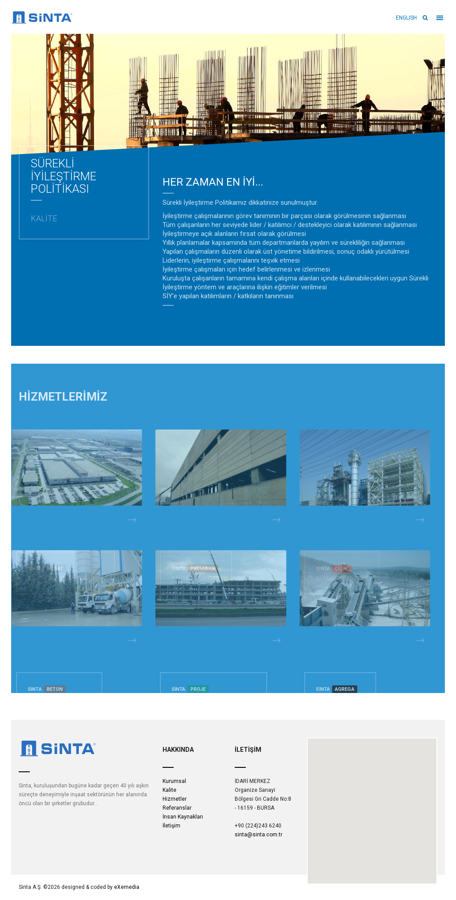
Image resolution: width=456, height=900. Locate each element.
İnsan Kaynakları (183, 817)
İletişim (171, 826)
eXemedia (126, 887)
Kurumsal (174, 781)
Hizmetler (175, 799)
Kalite (169, 790)
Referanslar (177, 808)
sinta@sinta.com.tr (258, 834)
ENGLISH (405, 18)
